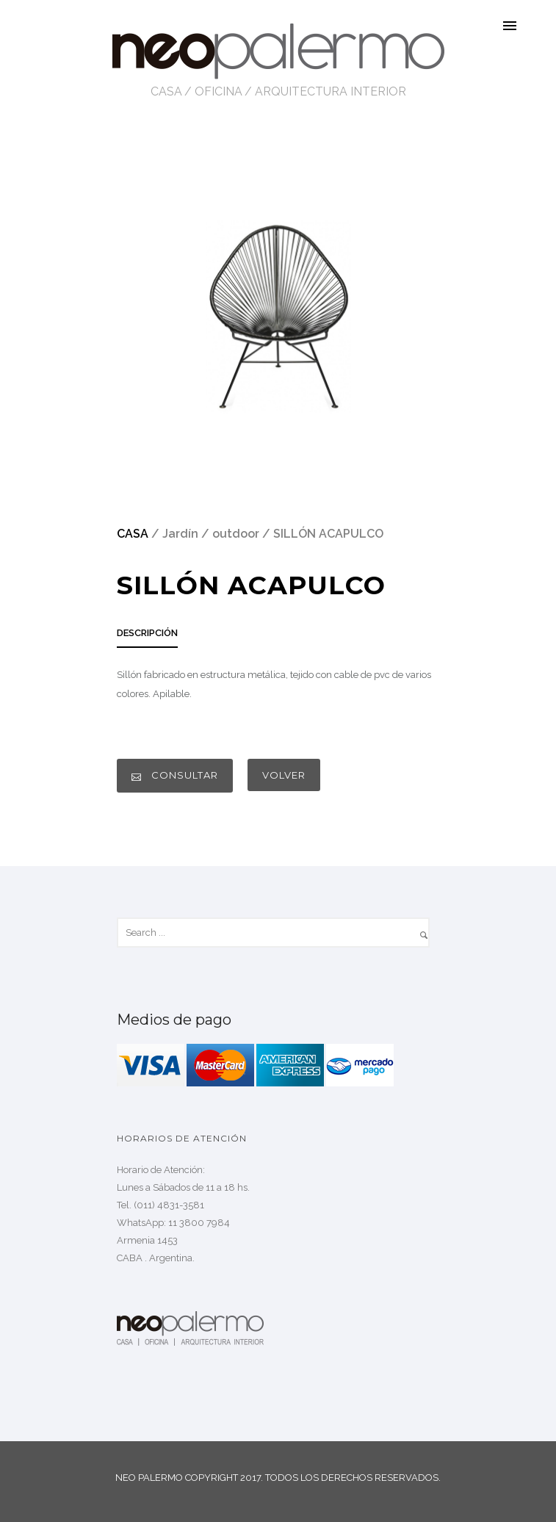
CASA (166, 91)
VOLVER (284, 775)
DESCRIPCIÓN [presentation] (147, 632)
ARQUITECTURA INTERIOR (330, 91)
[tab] (147, 637)
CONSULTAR (174, 775)
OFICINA (218, 91)
